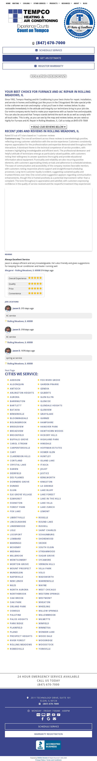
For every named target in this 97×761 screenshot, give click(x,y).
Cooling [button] (26, 3)
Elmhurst (16, 498)
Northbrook (18, 593)
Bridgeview (16, 426)
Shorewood (46, 538)
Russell (43, 526)
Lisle (13, 530)
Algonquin (17, 384)
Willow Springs (48, 610)
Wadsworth (46, 577)
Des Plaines (17, 477)
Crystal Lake (18, 464)
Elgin (13, 490)
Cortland (16, 460)
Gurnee (44, 418)
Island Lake (47, 460)
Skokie (43, 543)
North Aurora (19, 589)
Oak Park (15, 602)
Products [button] (54, 3)
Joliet (44, 469)
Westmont (45, 598)
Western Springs (49, 593)
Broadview (16, 431)
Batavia (15, 409)
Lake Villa (46, 503)
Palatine (15, 615)
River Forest (18, 640)
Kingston (46, 481)
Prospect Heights (21, 636)
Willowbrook (47, 615)
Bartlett (16, 405)
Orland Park (18, 606)
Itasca (44, 464)
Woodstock (46, 644)
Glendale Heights (51, 405)
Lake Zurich (47, 507)
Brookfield (17, 435)
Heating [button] (15, 3)
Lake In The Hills (50, 498)
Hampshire (47, 422)
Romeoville (17, 648)
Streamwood (47, 551)
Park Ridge (16, 623)
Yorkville (45, 648)
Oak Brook (17, 598)
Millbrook (16, 555)
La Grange (46, 486)
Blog (85, 3)
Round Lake (46, 521)
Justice (44, 473)
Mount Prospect (20, 568)
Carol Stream (18, 443)
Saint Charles (47, 530)
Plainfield (16, 627)
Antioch (15, 388)
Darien (14, 469)
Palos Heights (19, 619)
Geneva (44, 388)
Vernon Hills (47, 564)
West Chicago (47, 589)
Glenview (46, 409)
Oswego (15, 610)
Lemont (45, 511)
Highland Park (49, 439)
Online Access (42, 758)
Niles (13, 585)
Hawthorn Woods (51, 431)
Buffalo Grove (19, 439)
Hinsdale (45, 443)
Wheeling (44, 606)
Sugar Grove (47, 555)
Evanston (16, 503)
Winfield (44, 623)
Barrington (17, 401)
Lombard (15, 538)
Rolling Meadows (21, 644)
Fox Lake (15, 511)
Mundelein (16, 572)
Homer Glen (47, 452)
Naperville (16, 577)
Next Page (10, 370)
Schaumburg (46, 534)
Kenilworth (47, 477)
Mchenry (15, 547)
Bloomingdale (19, 418)
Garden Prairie (49, 384)
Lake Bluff (46, 490)
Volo (42, 572)
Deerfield (15, 473)
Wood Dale (45, 636)
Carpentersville (20, 447)
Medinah (15, 551)
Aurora (14, 397)
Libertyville (17, 517)
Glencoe (45, 401)
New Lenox (16, 581)
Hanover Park (49, 426)
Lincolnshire (18, 521)
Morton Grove (19, 564)
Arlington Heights (22, 392)
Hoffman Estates (51, 447)
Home (8, 3)
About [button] (77, 3)
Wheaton (44, 602)
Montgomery (18, 559)
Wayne (43, 585)
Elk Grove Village (21, 494)
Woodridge (46, 640)
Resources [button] (66, 3)
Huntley (45, 456)
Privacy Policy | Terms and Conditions (48, 760)
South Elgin (46, 547)
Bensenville (17, 414)
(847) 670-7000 (48, 684)
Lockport (16, 534)
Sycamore (45, 559)
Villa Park (45, 568)
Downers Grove (20, 481)
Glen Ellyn (47, 397)
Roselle (43, 517)
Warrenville (46, 581)
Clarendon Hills (20, 456)
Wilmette (44, 619)
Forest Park (17, 507)
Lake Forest (47, 494)
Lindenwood (17, 526)
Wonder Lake (47, 632)
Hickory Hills (48, 435)
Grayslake (46, 414)
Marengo (15, 543)
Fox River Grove (50, 380)
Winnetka (45, 627)
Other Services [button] (40, 3)
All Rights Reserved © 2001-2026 (57, 758)
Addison (15, 380)
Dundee (14, 486)
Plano (14, 632)
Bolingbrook (18, 422)
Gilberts (45, 392)
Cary (13, 452)
